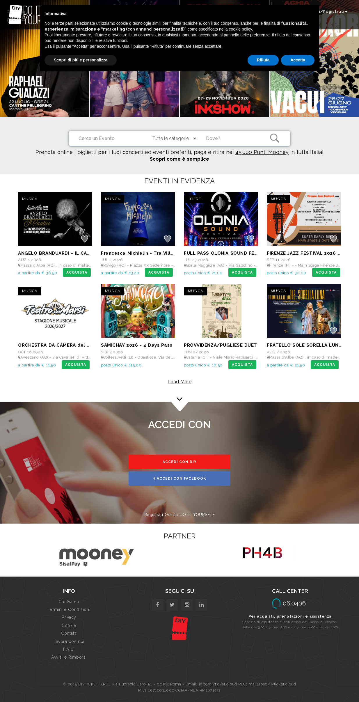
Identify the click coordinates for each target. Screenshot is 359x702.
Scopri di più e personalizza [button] (80, 60)
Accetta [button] (297, 60)
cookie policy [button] (240, 29)
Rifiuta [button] (263, 60)
